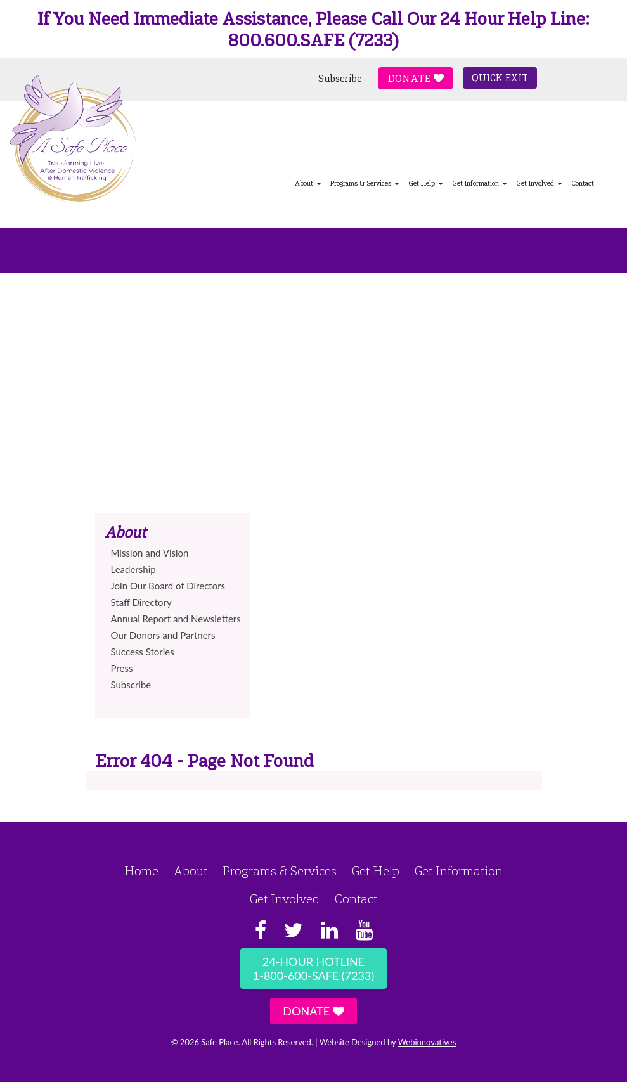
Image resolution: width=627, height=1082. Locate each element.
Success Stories (142, 651)
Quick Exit (500, 78)
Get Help (425, 183)
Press (122, 668)
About (308, 183)
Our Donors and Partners (163, 635)
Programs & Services (364, 183)
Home (141, 871)
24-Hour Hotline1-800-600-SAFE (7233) (313, 968)
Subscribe (340, 78)
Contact (582, 183)
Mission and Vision (150, 552)
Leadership (133, 569)
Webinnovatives (427, 1042)
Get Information (479, 183)
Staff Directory (141, 602)
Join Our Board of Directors (168, 585)
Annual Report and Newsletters (176, 618)
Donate (415, 78)
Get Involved (539, 183)
